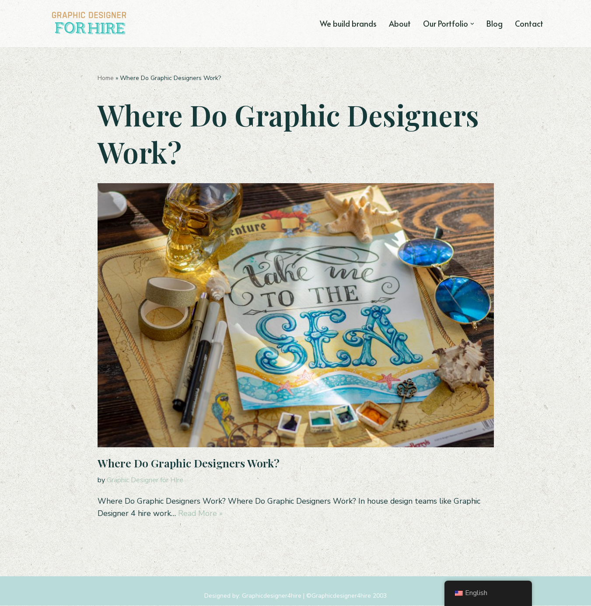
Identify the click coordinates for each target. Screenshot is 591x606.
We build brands (346, 23)
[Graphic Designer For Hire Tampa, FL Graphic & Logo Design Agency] (90, 23)
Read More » (202, 513)
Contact (528, 23)
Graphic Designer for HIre (145, 480)
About (398, 23)
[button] (472, 23)
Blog (494, 23)
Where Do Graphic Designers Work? (189, 463)
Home (106, 78)
